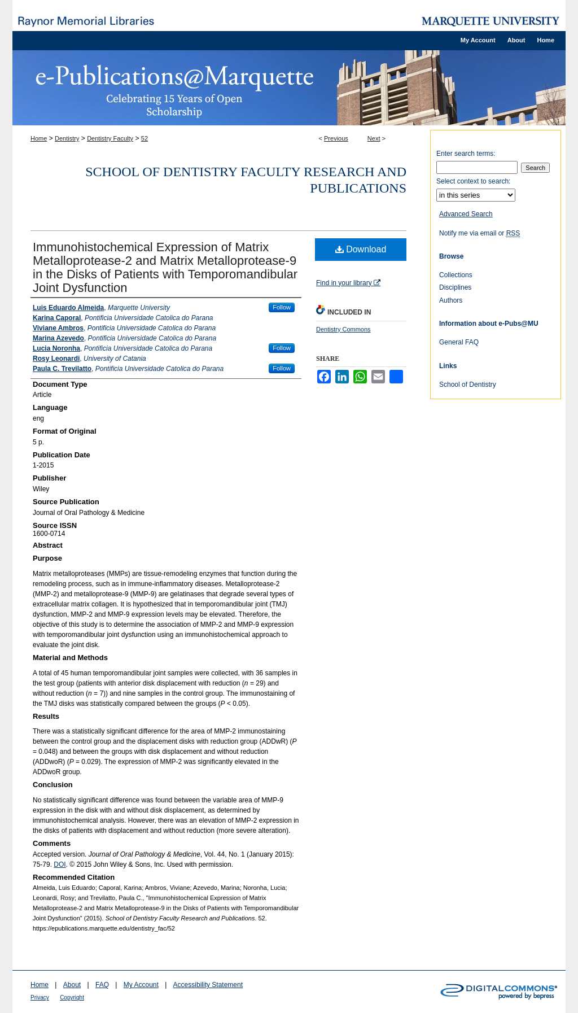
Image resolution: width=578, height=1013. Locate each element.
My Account (141, 985)
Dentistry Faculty (110, 138)
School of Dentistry (467, 384)
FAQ (102, 985)
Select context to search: (473, 181)
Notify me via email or (479, 233)
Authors (450, 300)
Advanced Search (466, 214)
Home (38, 138)
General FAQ (459, 342)
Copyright (72, 997)
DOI (59, 864)
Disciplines (455, 287)
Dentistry (67, 138)
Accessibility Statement (208, 985)
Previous (336, 138)
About (72, 985)
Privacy (39, 997)
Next (373, 138)
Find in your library (348, 283)
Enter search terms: (466, 154)
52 (144, 138)
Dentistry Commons (343, 329)
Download (361, 249)
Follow (282, 307)
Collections (455, 275)
